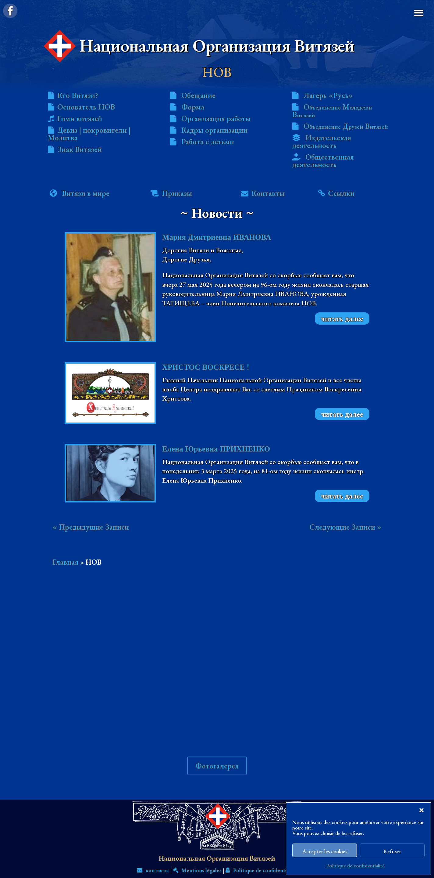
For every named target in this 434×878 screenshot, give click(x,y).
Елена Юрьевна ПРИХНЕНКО (216, 448)
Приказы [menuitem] (177, 193)
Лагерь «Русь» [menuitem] (328, 95)
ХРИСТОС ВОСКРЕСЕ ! (205, 367)
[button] (421, 810)
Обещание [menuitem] (198, 95)
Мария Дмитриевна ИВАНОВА (216, 237)
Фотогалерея (217, 740)
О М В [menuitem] (332, 110)
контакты (153, 844)
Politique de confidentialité (355, 865)
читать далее (342, 318)
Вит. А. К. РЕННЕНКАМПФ (268, 865)
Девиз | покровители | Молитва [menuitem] (89, 133)
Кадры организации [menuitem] (214, 130)
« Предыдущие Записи (90, 527)
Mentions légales (197, 844)
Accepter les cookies (324, 851)
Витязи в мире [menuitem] (85, 193)
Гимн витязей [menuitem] (79, 118)
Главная (65, 562)
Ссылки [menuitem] (341, 193)
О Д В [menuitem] (346, 126)
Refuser (392, 851)
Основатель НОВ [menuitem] (86, 107)
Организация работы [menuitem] (216, 118)
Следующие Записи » (345, 527)
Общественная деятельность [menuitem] (323, 160)
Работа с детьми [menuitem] (207, 141)
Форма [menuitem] (192, 107)
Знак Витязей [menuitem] (79, 149)
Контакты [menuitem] (268, 193)
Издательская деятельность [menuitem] (321, 141)
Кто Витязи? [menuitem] (77, 95)
